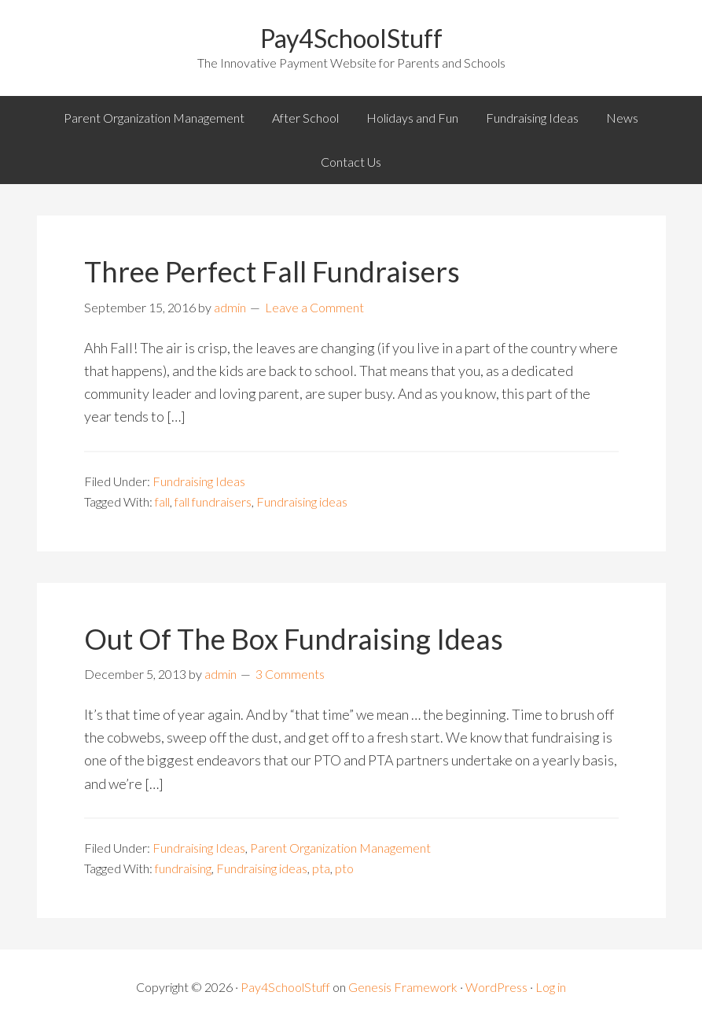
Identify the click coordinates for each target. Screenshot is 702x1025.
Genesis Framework (403, 986)
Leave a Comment (314, 307)
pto (344, 868)
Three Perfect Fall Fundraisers (272, 271)
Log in (550, 986)
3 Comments (290, 673)
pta (321, 868)
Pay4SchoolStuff (351, 38)
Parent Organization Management (340, 847)
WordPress (496, 986)
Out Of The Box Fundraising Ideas (293, 638)
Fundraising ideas (301, 501)
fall (162, 501)
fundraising (183, 868)
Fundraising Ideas (199, 481)
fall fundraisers (213, 501)
